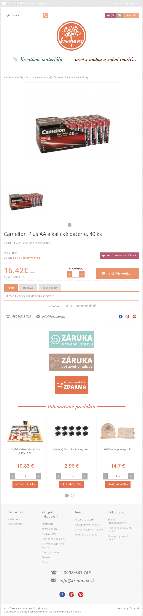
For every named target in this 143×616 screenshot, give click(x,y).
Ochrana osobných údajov (88, 529)
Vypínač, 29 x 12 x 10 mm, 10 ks (71, 449)
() (112, 15)
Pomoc (79, 512)
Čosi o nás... (16, 512)
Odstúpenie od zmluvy (86, 524)
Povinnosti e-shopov (85, 534)
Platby (45, 562)
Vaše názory (50, 288)
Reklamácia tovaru (84, 519)
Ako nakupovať (49, 533)
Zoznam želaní (49, 528)
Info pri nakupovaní (50, 514)
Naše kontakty (15, 523)
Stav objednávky (50, 552)
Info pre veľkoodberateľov (117, 521)
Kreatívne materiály (41, 59)
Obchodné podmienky (54, 539)
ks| (131, 15)
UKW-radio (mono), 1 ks (117, 449)
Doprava (28, 288)
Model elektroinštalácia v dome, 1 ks (25, 451)
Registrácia (135, 3)
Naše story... (14, 519)
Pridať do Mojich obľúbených (122, 255)
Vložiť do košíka (119, 273)
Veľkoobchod (117, 512)
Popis (10, 288)
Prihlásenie (120, 3)
